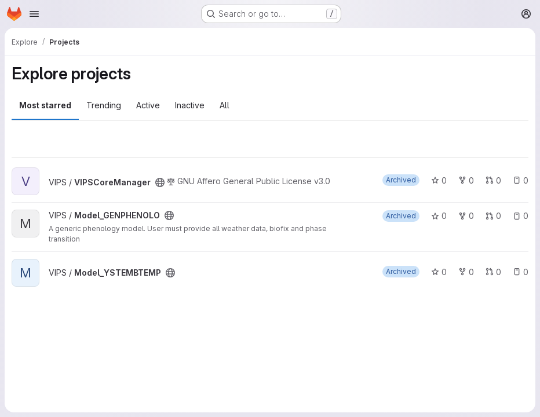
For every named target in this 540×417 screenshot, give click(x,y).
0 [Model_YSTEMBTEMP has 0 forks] (466, 272)
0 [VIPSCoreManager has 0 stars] (439, 180)
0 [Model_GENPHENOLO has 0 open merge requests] (493, 216)
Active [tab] (148, 105)
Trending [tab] (103, 105)
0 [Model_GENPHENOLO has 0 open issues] (520, 216)
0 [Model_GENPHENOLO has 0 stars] (439, 216)
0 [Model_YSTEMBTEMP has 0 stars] (439, 272)
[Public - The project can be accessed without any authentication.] (160, 182)
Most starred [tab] (45, 105)
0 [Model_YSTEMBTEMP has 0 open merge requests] (493, 272)
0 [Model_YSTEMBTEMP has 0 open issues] (520, 272)
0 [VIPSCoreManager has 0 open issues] (520, 180)
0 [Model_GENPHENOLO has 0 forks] (466, 216)
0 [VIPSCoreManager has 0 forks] (466, 180)
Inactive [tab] (190, 105)
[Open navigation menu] (34, 14)
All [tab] (224, 105)
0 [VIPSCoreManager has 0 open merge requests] (493, 180)
